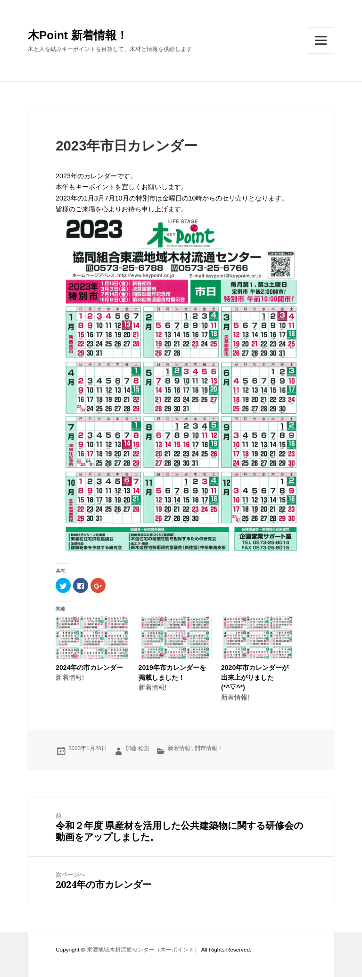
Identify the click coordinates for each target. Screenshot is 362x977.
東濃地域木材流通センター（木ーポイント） (143, 949)
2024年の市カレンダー (89, 667)
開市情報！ (209, 748)
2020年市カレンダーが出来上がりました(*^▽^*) (254, 677)
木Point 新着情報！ (78, 35)
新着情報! (180, 748)
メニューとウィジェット (321, 53)
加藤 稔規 (137, 748)
